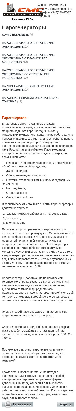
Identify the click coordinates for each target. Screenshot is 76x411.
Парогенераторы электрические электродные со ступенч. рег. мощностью (28, 74)
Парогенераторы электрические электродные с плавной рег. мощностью (28, 58)
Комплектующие (17, 34)
